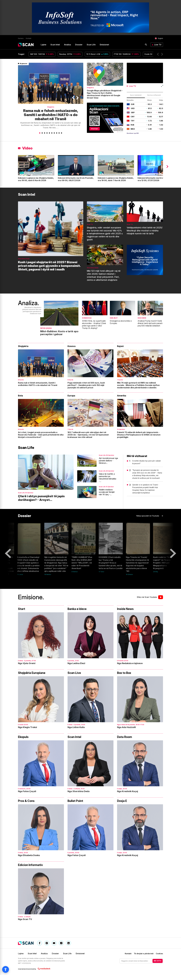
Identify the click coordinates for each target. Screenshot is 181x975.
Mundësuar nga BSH (133, 133)
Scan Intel (55, 44)
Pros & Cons (26, 801)
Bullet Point (75, 801)
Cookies (159, 954)
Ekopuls (23, 737)
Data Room (124, 737)
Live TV (157, 44)
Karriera (20, 38)
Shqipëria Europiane (31, 673)
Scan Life (91, 44)
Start (21, 609)
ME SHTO (157, 961)
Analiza (67, 44)
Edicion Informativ (30, 865)
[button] (158, 54)
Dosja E (122, 801)
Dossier (79, 44)
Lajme (43, 44)
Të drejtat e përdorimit (143, 954)
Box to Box (124, 673)
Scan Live (74, 673)
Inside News (125, 609)
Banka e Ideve (77, 609)
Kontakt (28, 38)
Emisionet (104, 44)
